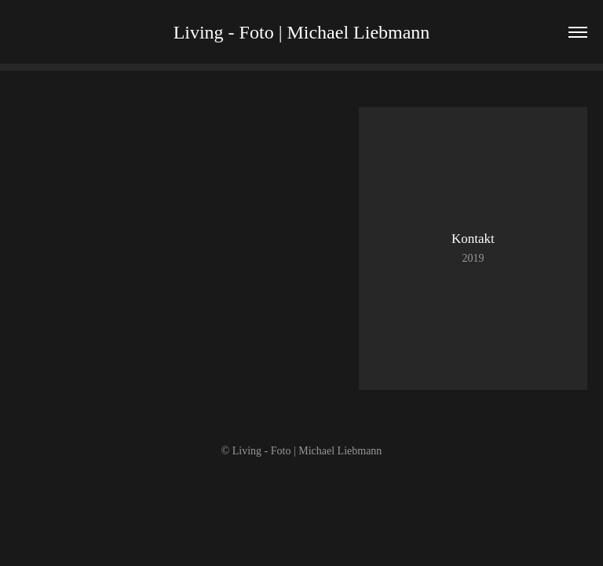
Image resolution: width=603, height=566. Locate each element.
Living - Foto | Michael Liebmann (302, 32)
